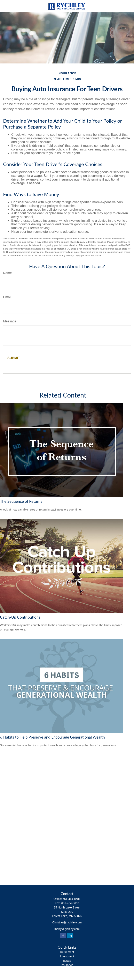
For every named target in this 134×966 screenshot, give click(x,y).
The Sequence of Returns (21, 501)
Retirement (67, 952)
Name (7, 273)
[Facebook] (63, 935)
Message (9, 321)
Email (7, 297)
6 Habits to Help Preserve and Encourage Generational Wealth (52, 737)
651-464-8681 (71, 898)
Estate (67, 960)
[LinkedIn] (70, 935)
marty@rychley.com (67, 929)
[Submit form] (13, 358)
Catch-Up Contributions (20, 617)
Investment (67, 956)
